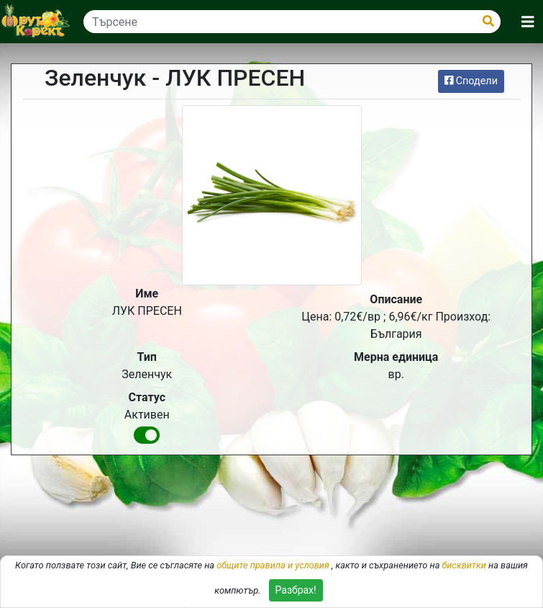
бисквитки (464, 565)
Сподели (471, 81)
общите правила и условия (272, 565)
